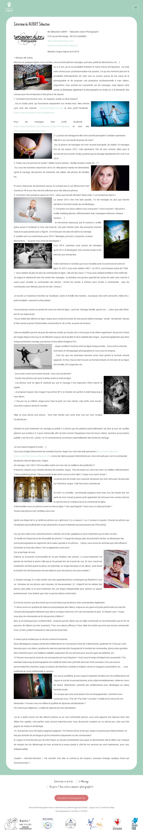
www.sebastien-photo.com (60, 40)
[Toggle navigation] (135, 7)
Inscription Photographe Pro (71, 798)
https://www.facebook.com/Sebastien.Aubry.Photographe (41, 126)
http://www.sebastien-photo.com (29, 130)
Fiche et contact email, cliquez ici (63, 45)
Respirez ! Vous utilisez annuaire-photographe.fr (72, 787)
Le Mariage (84, 781)
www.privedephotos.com (51, 108)
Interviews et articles (63, 781)
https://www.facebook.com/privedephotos (34, 112)
